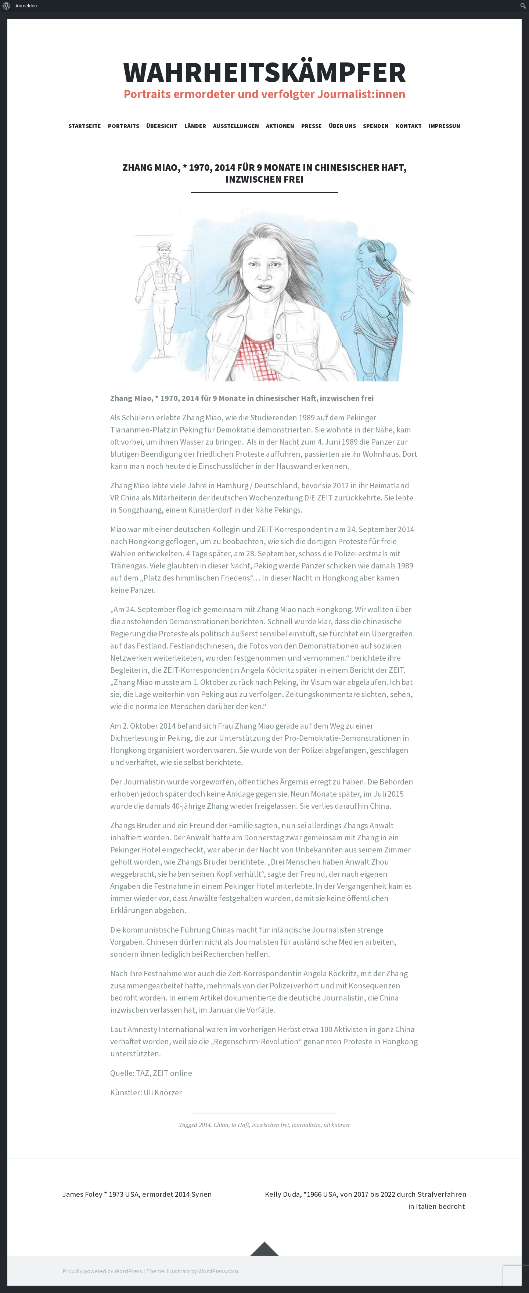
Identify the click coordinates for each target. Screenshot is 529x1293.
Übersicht (161, 125)
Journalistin (306, 1125)
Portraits (123, 125)
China (220, 1125)
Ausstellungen (236, 125)
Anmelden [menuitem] (26, 5)
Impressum (445, 125)
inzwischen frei (270, 1125)
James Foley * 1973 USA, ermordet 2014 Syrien (140, 1194)
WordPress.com (218, 1271)
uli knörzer (337, 1125)
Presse (311, 125)
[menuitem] (6, 6)
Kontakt (409, 125)
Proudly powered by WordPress (102, 1271)
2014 (204, 1125)
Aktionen (280, 125)
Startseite (84, 125)
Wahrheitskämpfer (264, 72)
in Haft (240, 1125)
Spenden (376, 125)
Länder (195, 125)
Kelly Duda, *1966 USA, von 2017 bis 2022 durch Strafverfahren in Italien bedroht (387, 1200)
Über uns (342, 125)
